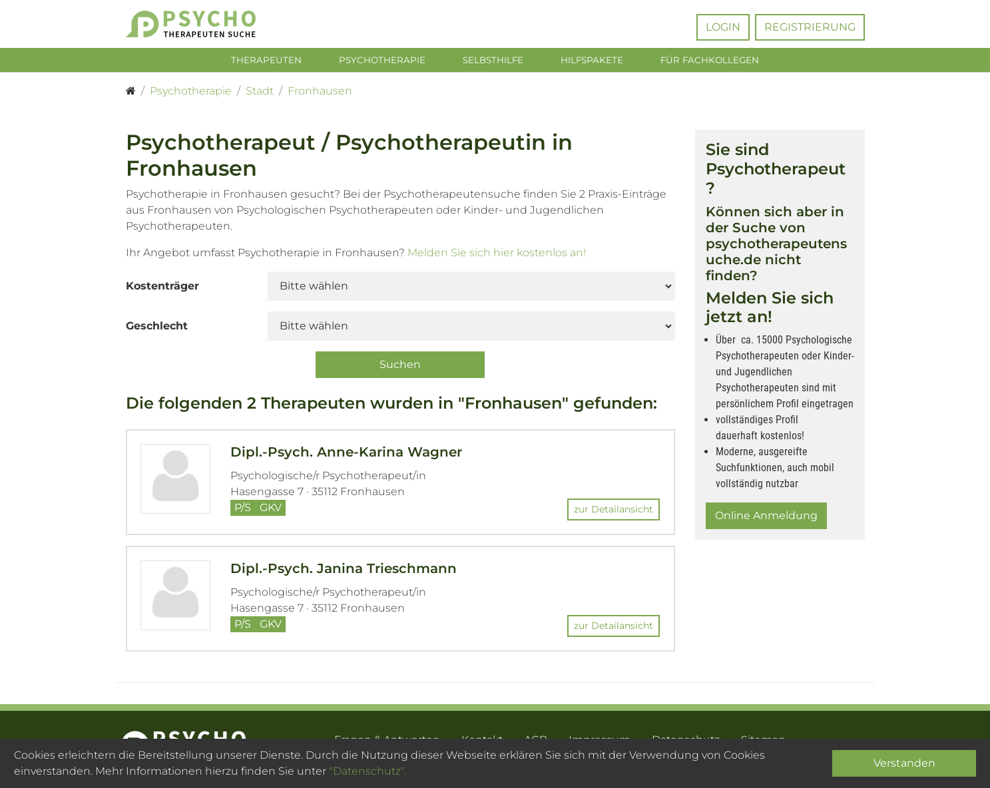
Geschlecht (157, 328)
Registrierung (810, 27)
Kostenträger (162, 288)
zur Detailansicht (613, 512)
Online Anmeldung (766, 518)
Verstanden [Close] (904, 763)
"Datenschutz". (367, 771)
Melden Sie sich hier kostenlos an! (496, 255)
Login (723, 27)
